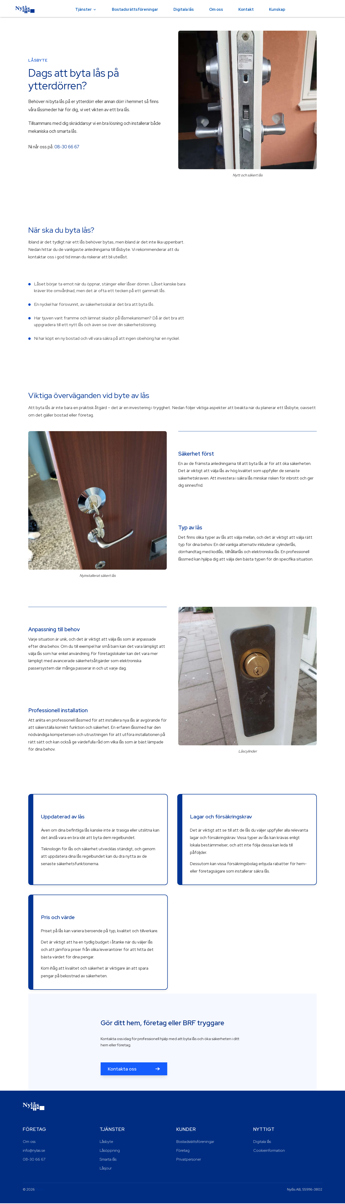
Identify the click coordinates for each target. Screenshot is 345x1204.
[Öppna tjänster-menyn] (94, 9)
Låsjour (106, 1168)
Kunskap (277, 9)
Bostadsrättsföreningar (135, 9)
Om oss (216, 9)
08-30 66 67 (66, 147)
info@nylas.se (34, 1151)
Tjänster (83, 9)
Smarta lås (108, 1159)
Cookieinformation (269, 1151)
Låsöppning (110, 1151)
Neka (298, 1193)
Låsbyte (106, 1142)
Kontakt (246, 9)
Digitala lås (183, 9)
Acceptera (324, 1193)
